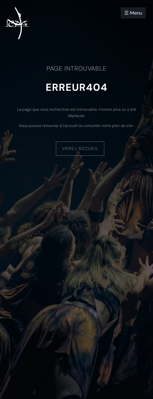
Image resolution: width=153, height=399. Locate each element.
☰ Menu (133, 13)
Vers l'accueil (81, 148)
